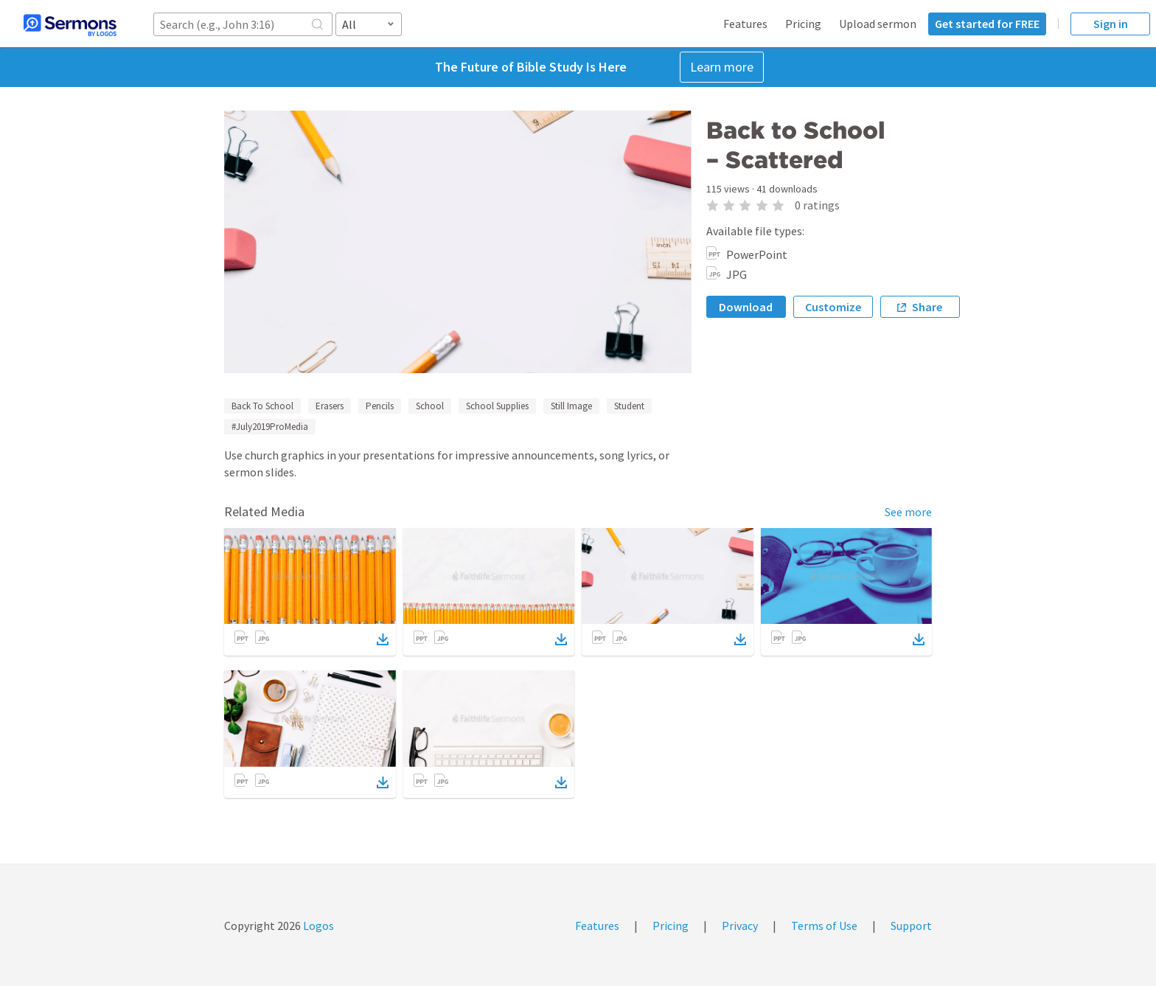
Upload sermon (877, 23)
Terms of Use (824, 925)
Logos (317, 925)
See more (908, 511)
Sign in (1110, 23)
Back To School (262, 406)
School (430, 406)
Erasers (330, 406)
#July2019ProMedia (269, 426)
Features (745, 23)
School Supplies (497, 406)
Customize (833, 306)
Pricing (803, 23)
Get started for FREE (987, 23)
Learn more (721, 66)
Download (746, 306)
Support (911, 925)
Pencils (380, 406)
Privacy (740, 925)
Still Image (571, 406)
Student (629, 406)
